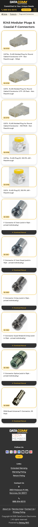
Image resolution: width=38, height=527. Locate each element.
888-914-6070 (19, 501)
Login (19, 456)
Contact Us (29, 509)
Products (13, 14)
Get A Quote (26, 9)
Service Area (17, 509)
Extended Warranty (19, 468)
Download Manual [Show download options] (19, 232)
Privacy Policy (19, 512)
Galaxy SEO (24, 522)
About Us (7, 509)
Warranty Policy (19, 472)
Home (4, 14)
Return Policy (19, 475)
